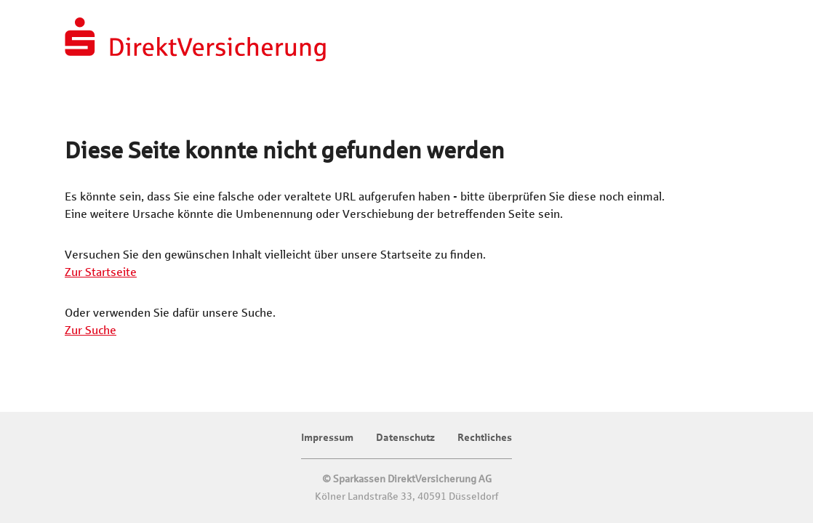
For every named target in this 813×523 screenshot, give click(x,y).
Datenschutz (405, 437)
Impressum (327, 437)
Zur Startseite (101, 272)
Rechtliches (484, 437)
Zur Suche (90, 330)
